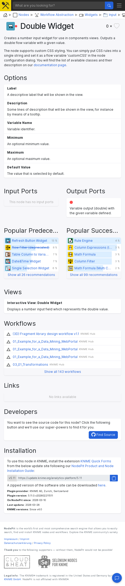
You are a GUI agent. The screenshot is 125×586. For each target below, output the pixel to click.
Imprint (24, 539)
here (101, 485)
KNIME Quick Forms (96, 461)
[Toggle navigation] (119, 5)
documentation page (50, 65)
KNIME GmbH (12, 579)
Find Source (103, 434)
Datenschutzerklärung (18, 543)
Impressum (11, 539)
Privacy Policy (42, 543)
